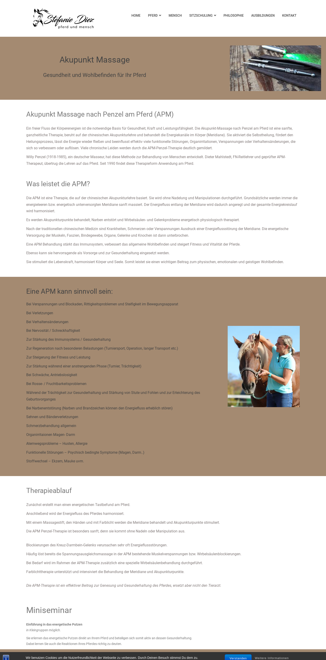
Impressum (69, 655)
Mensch (175, 15)
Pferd (153, 15)
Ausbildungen (263, 15)
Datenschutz (163, 655)
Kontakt (289, 15)
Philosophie (234, 15)
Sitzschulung (201, 15)
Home (136, 15)
